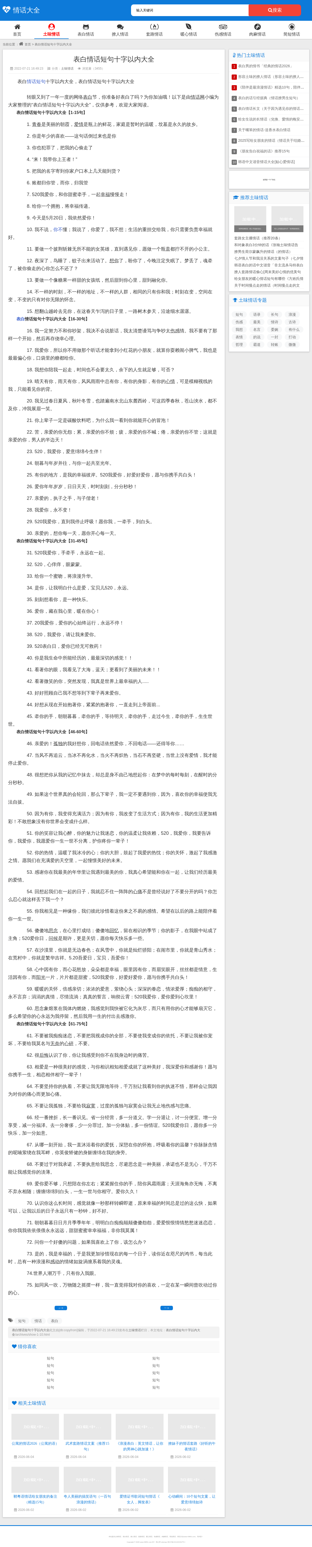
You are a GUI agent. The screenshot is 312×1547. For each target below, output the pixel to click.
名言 (257, 329)
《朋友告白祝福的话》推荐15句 (264, 151)
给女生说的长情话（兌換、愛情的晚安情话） (274, 119)
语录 (257, 314)
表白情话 (126, 1536)
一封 (274, 337)
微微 (292, 344)
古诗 (292, 322)
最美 (257, 322)
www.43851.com (146, 1542)
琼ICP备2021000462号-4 (176, 1542)
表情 (239, 337)
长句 (274, 314)
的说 (257, 337)
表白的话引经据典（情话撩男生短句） (269, 98)
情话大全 (20, 10)
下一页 (166, 1308)
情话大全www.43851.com (186, 1536)
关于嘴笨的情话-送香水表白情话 (264, 130)
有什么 (294, 329)
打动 (292, 337)
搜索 (275, 10)
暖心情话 (149, 1536)
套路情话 (141, 1536)
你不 (58, 229)
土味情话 (67, 68)
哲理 (239, 344)
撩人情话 (134, 1536)
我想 (239, 329)
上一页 (60, 1308)
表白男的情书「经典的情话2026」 (266, 66)
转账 (274, 344)
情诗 (274, 322)
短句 (41, 81)
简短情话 (173, 1536)
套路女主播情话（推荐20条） (258, 238)
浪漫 (292, 314)
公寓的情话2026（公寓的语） (35, 1443)
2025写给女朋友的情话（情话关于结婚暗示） (275, 140)
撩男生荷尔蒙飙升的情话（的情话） (263, 252)
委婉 (274, 329)
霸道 (257, 344)
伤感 (239, 322)
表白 (20, 319)
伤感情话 (157, 1536)
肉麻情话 (165, 1536)
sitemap (164, 1542)
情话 (31, 81)
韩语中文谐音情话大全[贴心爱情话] (266, 162)
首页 (25, 44)
